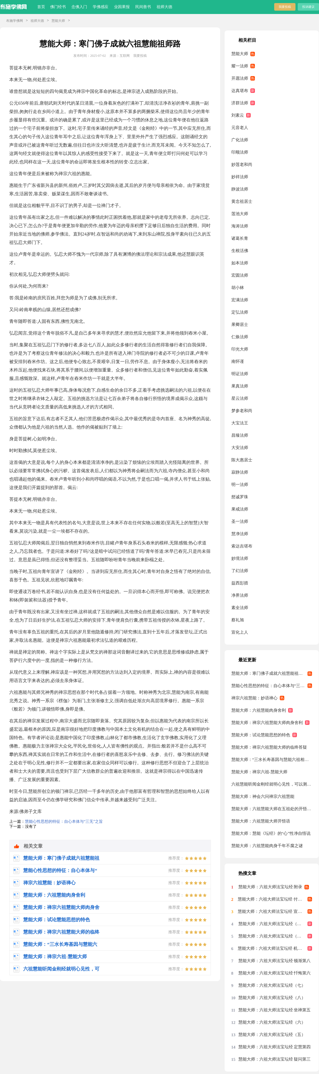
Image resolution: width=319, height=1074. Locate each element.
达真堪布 (239, 90)
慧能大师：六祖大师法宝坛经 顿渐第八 (274, 960)
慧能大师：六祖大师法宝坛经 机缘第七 (274, 948)
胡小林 (237, 287)
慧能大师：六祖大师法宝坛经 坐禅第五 (274, 1010)
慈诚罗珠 (239, 497)
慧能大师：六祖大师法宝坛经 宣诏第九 (274, 911)
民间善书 (143, 7)
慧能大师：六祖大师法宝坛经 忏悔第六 (274, 973)
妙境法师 (239, 558)
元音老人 (239, 127)
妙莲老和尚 (241, 164)
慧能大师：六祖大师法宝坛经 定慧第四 (274, 1047)
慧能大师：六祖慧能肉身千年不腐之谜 (267, 845)
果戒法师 (239, 509)
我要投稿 (285, 6)
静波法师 (239, 189)
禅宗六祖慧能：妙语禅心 (254, 698)
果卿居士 (239, 324)
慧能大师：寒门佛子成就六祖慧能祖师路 (269, 673)
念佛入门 (79, 7)
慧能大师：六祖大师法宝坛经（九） (272, 936)
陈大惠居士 (241, 460)
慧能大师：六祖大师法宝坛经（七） (272, 985)
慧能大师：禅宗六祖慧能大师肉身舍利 (267, 722)
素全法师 (239, 607)
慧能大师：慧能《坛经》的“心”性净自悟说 (271, 833)
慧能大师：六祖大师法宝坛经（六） (272, 1022)
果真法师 (239, 386)
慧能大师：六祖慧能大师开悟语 (260, 821)
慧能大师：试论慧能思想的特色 (260, 735)
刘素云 (237, 115)
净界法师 (239, 595)
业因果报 (122, 7)
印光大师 (239, 349)
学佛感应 (100, 7)
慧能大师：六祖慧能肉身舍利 (258, 710)
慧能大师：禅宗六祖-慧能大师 (259, 772)
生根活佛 (239, 250)
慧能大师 (58, 21)
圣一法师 (239, 521)
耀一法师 (239, 66)
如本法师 (239, 263)
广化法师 (239, 140)
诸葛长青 (239, 238)
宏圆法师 (239, 275)
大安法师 (239, 447)
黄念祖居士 (241, 201)
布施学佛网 (14, 21)
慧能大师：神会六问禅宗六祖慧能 (262, 796)
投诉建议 (308, 6)
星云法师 (239, 398)
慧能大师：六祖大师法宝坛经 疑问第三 (274, 1059)
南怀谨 (237, 361)
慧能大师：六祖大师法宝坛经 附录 (270, 887)
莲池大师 (239, 213)
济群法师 (239, 103)
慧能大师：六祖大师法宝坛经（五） (272, 1034)
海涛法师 (239, 226)
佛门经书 (58, 7)
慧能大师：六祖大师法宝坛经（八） (272, 997)
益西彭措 (239, 583)
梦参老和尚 (241, 410)
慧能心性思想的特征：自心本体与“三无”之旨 (64, 821)
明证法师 (239, 374)
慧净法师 (239, 534)
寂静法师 (239, 472)
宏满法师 (239, 300)
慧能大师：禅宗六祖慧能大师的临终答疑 (269, 747)
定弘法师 (239, 312)
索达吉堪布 (241, 546)
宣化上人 (239, 632)
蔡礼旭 (237, 620)
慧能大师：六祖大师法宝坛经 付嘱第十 (274, 899)
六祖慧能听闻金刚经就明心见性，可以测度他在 (271, 784)
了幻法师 (239, 570)
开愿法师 (239, 78)
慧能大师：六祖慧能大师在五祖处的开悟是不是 (271, 809)
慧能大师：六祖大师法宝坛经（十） (272, 924)
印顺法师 (239, 152)
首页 (41, 7)
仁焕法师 (239, 337)
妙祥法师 (239, 177)
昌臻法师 (239, 435)
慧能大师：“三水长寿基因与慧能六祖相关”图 (271, 759)
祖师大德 (164, 7)
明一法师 (239, 484)
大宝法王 (239, 423)
